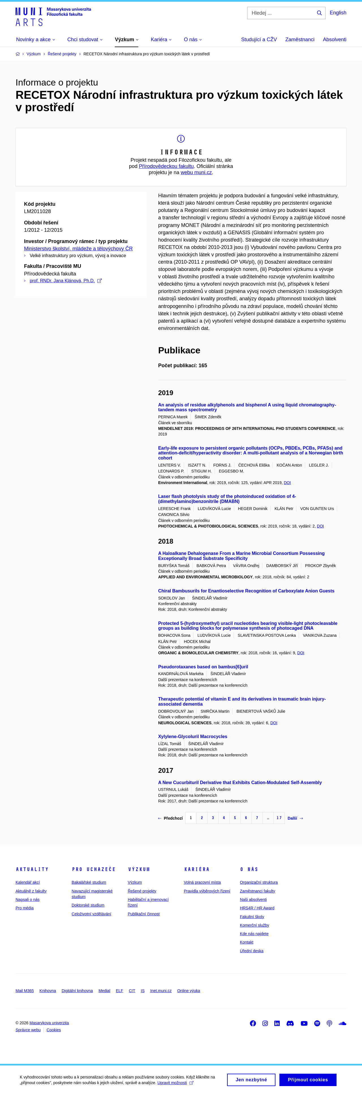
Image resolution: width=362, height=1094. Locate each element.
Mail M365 (25, 990)
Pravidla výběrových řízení (207, 891)
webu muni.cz (196, 172)
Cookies (54, 1030)
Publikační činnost (144, 914)
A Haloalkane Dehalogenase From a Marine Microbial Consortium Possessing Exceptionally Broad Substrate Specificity (241, 556)
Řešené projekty (142, 891)
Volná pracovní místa (202, 882)
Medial (104, 990)
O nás (249, 869)
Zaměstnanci (299, 39)
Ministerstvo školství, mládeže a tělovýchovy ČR (78, 248)
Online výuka (188, 990)
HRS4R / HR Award (257, 908)
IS (143, 990)
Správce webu (28, 1030)
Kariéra (197, 869)
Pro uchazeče (94, 869)
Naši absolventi (253, 899)
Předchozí (170, 818)
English (338, 13)
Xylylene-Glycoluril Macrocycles (192, 736)
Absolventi (334, 39)
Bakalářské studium (89, 882)
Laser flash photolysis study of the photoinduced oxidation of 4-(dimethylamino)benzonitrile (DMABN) (227, 499)
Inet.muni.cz (160, 990)
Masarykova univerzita (49, 1023)
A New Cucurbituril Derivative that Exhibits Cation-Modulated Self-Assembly (240, 782)
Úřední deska (251, 951)
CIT (132, 990)
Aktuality (32, 869)
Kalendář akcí (28, 882)
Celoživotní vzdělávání (91, 914)
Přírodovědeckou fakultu (166, 166)
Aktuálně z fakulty (31, 891)
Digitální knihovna (77, 990)
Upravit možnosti (175, 1085)
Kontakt (246, 942)
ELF (119, 990)
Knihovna (48, 990)
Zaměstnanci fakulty (257, 891)
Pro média (25, 908)
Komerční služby (254, 925)
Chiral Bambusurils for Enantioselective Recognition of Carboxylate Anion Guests (246, 590)
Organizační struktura (259, 882)
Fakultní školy (252, 916)
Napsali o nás (28, 899)
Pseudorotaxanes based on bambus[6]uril (203, 666)
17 (279, 817)
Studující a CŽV (259, 39)
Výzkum (139, 869)
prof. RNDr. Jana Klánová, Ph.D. (66, 280)
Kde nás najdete (254, 933)
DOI (287, 482)
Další (295, 818)
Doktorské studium (88, 905)
